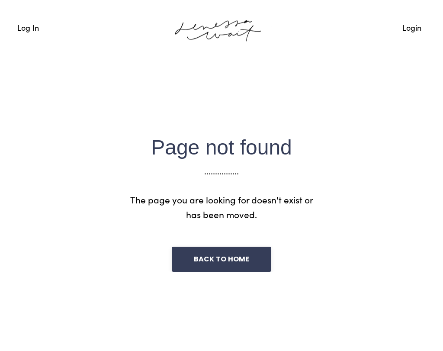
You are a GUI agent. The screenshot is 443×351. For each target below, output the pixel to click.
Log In (28, 27)
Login (411, 27)
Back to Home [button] (222, 259)
